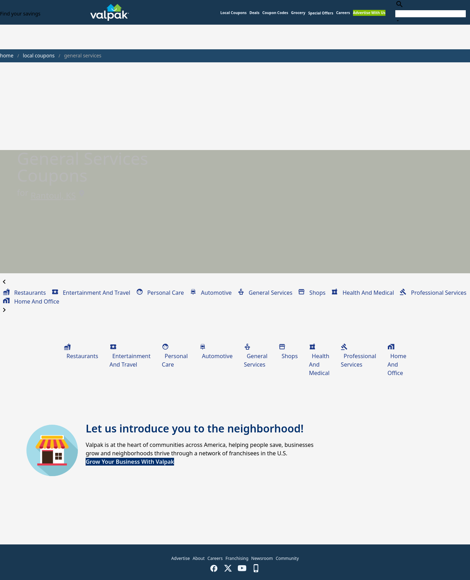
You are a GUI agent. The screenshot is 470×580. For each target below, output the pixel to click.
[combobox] (430, 12)
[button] (320, 13)
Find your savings (20, 13)
